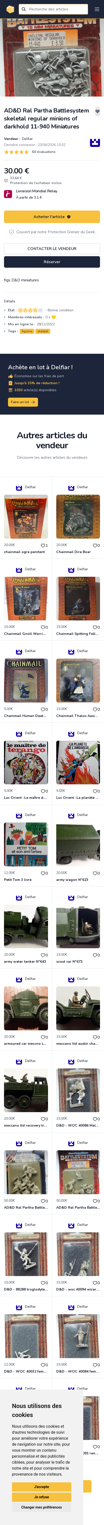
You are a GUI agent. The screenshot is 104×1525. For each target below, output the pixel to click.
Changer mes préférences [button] (41, 1507)
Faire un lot (23, 402)
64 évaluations (44, 151)
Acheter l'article (52, 217)
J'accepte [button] (41, 1487)
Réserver (52, 262)
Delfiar (27, 138)
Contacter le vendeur (52, 248)
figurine (27, 331)
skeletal (42, 331)
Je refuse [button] (41, 1497)
